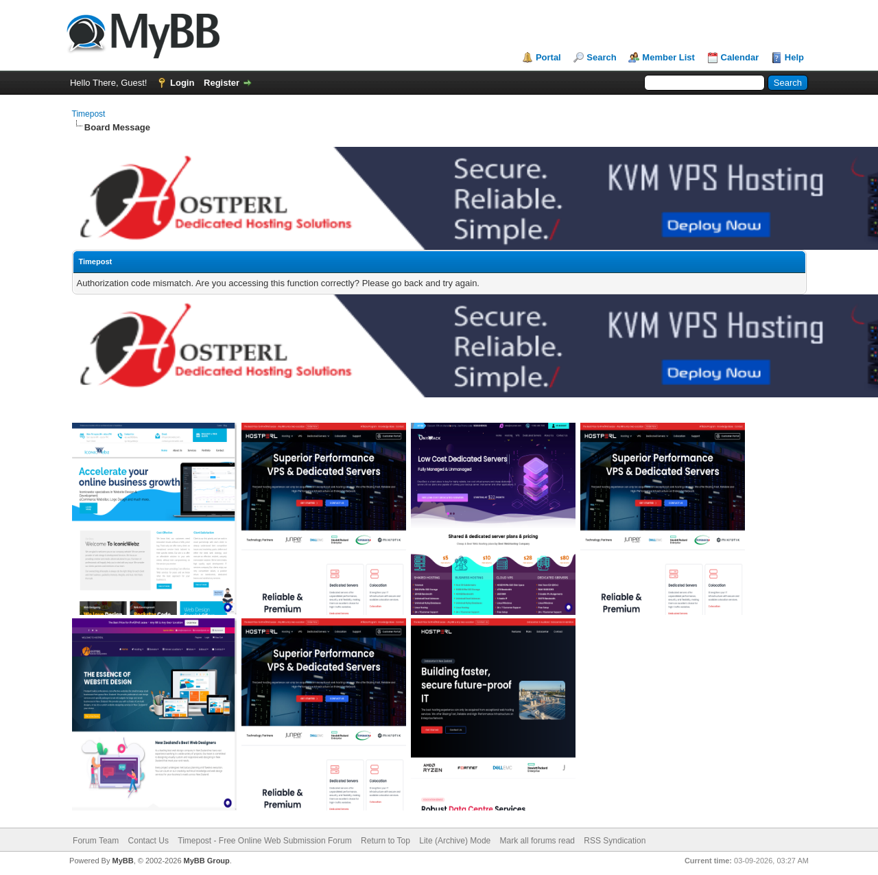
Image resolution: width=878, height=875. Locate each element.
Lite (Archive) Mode (454, 840)
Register (221, 83)
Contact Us (148, 840)
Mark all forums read (537, 840)
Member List (668, 57)
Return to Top (385, 840)
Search (601, 57)
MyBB (122, 860)
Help (794, 57)
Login (182, 83)
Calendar (740, 57)
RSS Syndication (614, 840)
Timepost (89, 114)
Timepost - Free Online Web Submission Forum (264, 840)
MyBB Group (207, 860)
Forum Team (96, 840)
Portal (548, 57)
